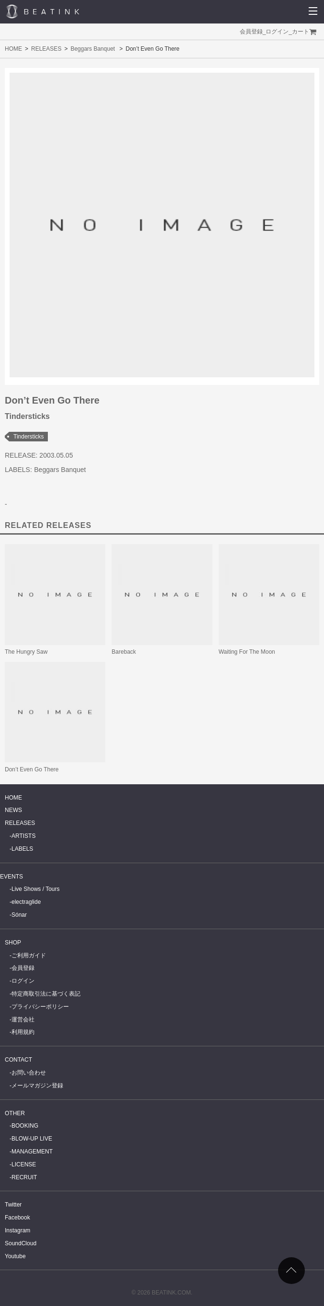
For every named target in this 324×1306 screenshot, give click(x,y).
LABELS (22, 848)
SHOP (13, 942)
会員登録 (251, 31)
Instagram (17, 1230)
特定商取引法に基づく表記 (45, 993)
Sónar (19, 914)
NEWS (13, 810)
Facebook (17, 1217)
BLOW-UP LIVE (31, 1138)
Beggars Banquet (92, 48)
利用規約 (22, 1032)
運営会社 (22, 1019)
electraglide (26, 902)
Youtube (15, 1256)
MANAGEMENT (32, 1151)
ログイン (277, 31)
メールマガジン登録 (37, 1085)
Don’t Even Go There (32, 769)
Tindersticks (28, 436)
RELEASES (46, 48)
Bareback (124, 651)
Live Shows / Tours (35, 889)
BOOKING (24, 1125)
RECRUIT (24, 1177)
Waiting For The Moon (247, 651)
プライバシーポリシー (40, 1006)
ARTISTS (23, 836)
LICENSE (23, 1164)
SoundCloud (20, 1243)
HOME (13, 48)
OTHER (15, 1113)
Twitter (13, 1204)
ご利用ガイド (28, 955)
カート (300, 31)
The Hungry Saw (26, 651)
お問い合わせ (28, 1072)
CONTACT (18, 1059)
